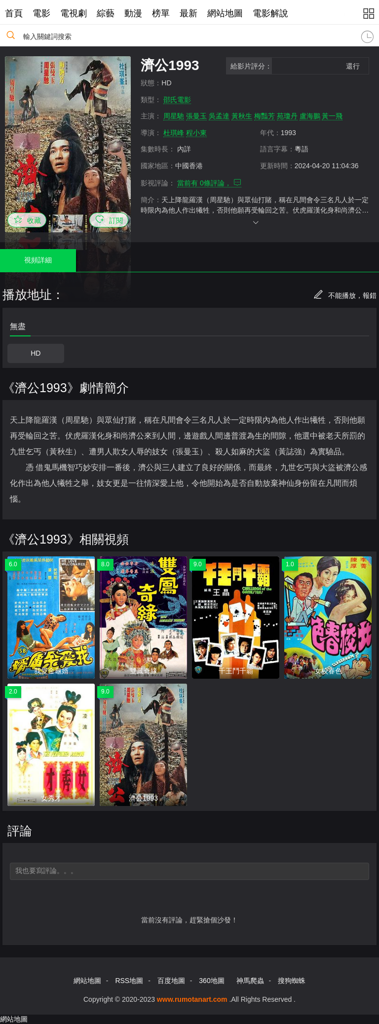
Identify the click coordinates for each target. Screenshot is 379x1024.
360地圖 (211, 981)
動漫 (133, 13)
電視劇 (73, 13)
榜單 (161, 13)
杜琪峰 (173, 133)
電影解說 (270, 13)
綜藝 (105, 13)
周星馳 (173, 116)
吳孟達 (219, 116)
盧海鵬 (310, 116)
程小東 (196, 133)
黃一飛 (332, 116)
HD (35, 353)
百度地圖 (171, 981)
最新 (188, 13)
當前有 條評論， (209, 183)
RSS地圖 (129, 981)
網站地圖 (225, 13)
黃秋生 (241, 116)
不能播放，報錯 (345, 295)
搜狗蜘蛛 (291, 981)
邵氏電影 (177, 100)
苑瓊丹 (287, 116)
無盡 (18, 326)
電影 (41, 13)
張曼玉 (196, 116)
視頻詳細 (38, 260)
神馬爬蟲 (250, 981)
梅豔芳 (264, 116)
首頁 (14, 13)
